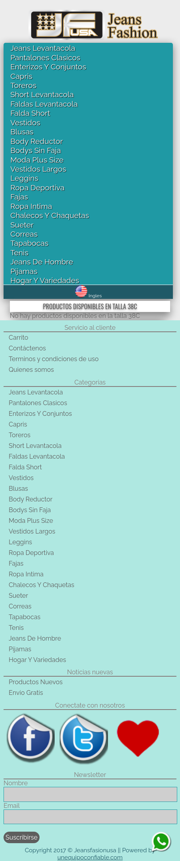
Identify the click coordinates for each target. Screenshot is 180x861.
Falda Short (30, 113)
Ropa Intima (31, 206)
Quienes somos (31, 369)
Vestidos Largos (38, 169)
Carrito (18, 337)
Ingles (88, 295)
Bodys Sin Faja (35, 150)
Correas (24, 234)
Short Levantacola (42, 94)
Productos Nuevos (36, 682)
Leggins (24, 178)
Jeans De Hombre (41, 261)
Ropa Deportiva (37, 187)
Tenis (19, 252)
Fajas (19, 196)
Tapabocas (29, 243)
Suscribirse (22, 837)
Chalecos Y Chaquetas (49, 215)
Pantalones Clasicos (45, 57)
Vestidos (25, 122)
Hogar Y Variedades (44, 280)
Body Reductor (36, 141)
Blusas (21, 131)
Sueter (21, 224)
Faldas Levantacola (44, 103)
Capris (21, 76)
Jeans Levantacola (42, 48)
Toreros (23, 85)
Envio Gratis (26, 692)
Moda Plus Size (36, 159)
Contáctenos (27, 348)
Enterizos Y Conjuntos (48, 66)
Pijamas (23, 271)
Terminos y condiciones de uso (54, 359)
